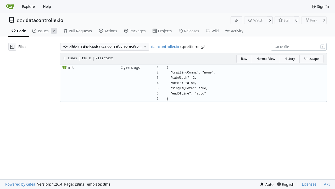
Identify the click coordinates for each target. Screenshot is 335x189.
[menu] (266, 184)
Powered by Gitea (20, 184)
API (327, 184)
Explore (28, 6)
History (289, 58)
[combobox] (299, 47)
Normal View (265, 58)
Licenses (309, 184)
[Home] (10, 6)
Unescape (311, 58)
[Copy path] (202, 47)
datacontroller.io (44, 20)
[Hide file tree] (12, 47)
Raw (244, 58)
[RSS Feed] (237, 20)
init (71, 67)
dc (19, 20)
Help (47, 6)
